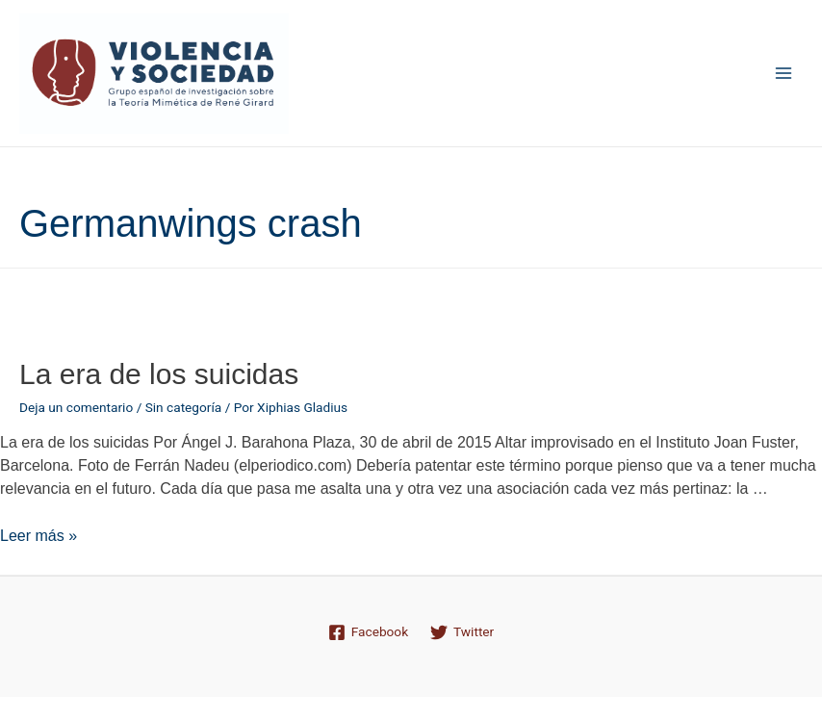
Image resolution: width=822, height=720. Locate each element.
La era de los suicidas (158, 374)
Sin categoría (183, 407)
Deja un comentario (76, 407)
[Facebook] (367, 632)
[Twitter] (462, 632)
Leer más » (38, 535)
